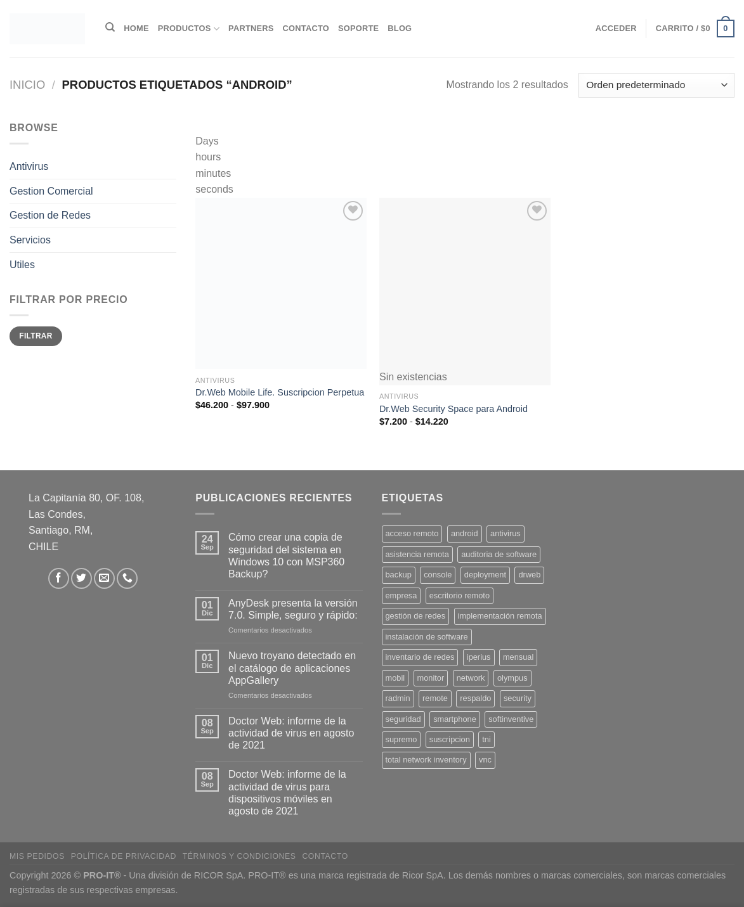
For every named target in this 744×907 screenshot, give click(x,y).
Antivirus (29, 166)
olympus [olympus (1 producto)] (512, 678)
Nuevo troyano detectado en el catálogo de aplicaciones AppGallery (292, 667)
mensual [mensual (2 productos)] (518, 657)
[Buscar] (110, 27)
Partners (251, 28)
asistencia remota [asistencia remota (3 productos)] (417, 554)
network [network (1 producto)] (471, 678)
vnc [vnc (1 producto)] (485, 759)
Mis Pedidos (37, 856)
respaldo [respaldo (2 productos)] (475, 698)
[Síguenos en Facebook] (58, 578)
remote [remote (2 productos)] (435, 698)
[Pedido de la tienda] (656, 85)
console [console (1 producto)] (438, 574)
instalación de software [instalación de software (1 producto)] (427, 636)
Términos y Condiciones (239, 856)
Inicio (27, 84)
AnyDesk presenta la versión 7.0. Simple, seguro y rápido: (293, 609)
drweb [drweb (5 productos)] (529, 574)
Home (136, 28)
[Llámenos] (127, 578)
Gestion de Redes (50, 215)
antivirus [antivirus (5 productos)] (505, 533)
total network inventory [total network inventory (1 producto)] (426, 759)
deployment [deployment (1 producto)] (485, 574)
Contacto (306, 28)
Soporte (358, 28)
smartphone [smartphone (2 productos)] (454, 719)
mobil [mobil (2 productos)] (395, 678)
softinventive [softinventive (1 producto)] (510, 719)
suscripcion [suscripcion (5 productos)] (449, 739)
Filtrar (35, 335)
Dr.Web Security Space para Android (453, 409)
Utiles (22, 264)
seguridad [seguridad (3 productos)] (403, 719)
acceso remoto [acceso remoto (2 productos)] (412, 533)
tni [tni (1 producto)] (486, 739)
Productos (188, 29)
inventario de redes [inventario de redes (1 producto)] (420, 657)
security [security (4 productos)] (518, 698)
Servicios (30, 240)
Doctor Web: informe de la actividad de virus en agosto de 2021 (291, 733)
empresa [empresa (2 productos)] (401, 595)
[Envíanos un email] (104, 578)
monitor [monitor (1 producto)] (431, 678)
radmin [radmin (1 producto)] (398, 698)
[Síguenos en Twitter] (81, 578)
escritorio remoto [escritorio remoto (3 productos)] (459, 595)
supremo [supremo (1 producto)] (401, 739)
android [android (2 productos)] (464, 533)
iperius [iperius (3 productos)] (479, 657)
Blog (400, 28)
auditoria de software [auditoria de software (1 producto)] (499, 554)
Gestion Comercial (51, 191)
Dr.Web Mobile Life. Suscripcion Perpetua (279, 392)
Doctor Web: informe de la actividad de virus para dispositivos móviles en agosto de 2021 (287, 792)
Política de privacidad (123, 856)
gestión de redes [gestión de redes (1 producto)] (416, 616)
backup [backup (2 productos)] (399, 574)
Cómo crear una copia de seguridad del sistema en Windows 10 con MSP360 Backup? (286, 555)
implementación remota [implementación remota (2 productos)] (500, 616)
